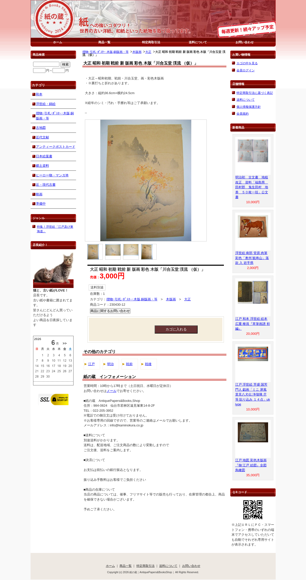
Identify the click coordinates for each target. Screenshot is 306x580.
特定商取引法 (151, 42)
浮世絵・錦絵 (46, 104)
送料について (198, 42)
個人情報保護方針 (249, 106)
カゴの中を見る (247, 63)
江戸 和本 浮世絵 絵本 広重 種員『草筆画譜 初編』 (252, 323)
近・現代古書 (46, 185)
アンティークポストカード (55, 147)
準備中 (41, 203)
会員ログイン (246, 70)
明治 (110, 364)
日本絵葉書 (44, 156)
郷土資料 (42, 166)
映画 (39, 194)
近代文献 (42, 137)
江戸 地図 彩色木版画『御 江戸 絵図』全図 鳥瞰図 (251, 465)
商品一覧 (104, 42)
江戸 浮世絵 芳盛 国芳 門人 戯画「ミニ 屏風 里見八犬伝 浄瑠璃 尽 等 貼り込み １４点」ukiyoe (252, 394)
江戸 (91, 364)
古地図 (41, 128)
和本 (39, 94)
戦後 (148, 364)
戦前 (129, 364)
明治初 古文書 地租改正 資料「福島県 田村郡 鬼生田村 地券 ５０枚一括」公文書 (251, 187)
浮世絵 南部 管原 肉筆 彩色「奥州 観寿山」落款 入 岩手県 (252, 258)
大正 (148, 51)
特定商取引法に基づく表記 (255, 92)
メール (111, 391)
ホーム (57, 42)
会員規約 (243, 113)
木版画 (137, 51)
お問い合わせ (245, 42)
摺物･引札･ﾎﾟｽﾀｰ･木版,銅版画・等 (105, 51)
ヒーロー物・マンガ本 (52, 175)
